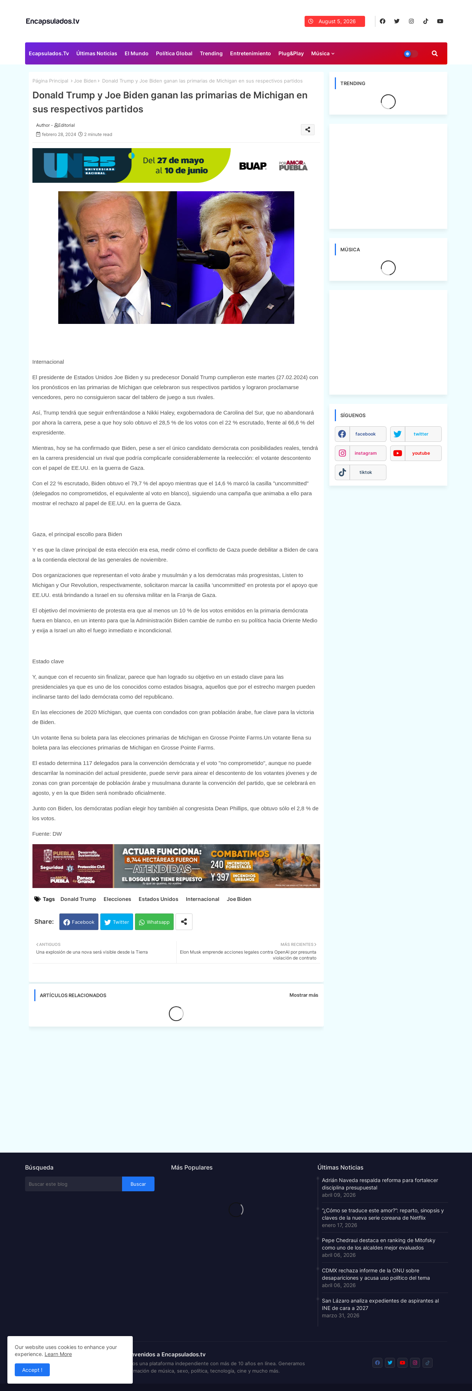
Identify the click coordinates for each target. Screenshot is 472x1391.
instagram (366, 453)
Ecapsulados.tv (49, 53)
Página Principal (50, 81)
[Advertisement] (180, 1087)
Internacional (202, 899)
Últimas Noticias (96, 53)
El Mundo (137, 53)
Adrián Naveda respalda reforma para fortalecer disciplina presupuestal (380, 1184)
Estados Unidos (158, 899)
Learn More (58, 1354)
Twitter (121, 922)
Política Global (174, 53)
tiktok (366, 472)
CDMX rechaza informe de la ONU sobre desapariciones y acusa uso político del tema (376, 1274)
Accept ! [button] (32, 1370)
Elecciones (117, 899)
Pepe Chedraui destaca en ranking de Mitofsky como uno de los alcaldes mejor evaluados (378, 1244)
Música (320, 53)
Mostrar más (303, 995)
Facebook (83, 922)
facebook (365, 434)
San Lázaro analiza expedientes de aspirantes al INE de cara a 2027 (380, 1304)
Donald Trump (78, 899)
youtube (421, 453)
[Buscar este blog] (73, 1184)
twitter (421, 434)
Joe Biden (85, 81)
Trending (211, 53)
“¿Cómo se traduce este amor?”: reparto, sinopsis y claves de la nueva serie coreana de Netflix (383, 1214)
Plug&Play (291, 53)
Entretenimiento (250, 53)
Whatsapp (158, 922)
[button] (434, 53)
